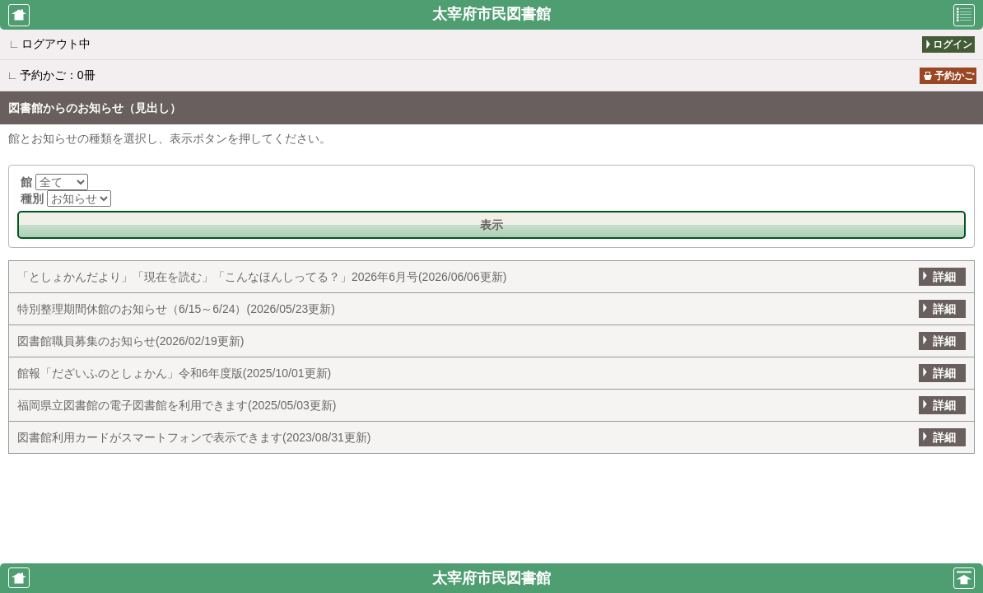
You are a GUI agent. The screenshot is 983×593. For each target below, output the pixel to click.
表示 (491, 224)
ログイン (952, 44)
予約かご (954, 76)
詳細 (944, 276)
